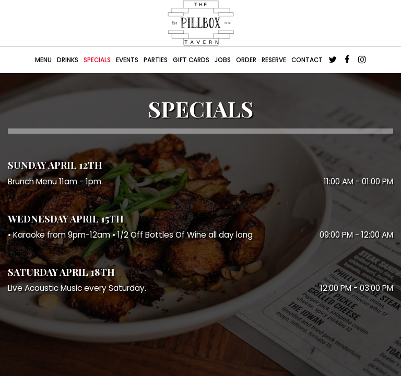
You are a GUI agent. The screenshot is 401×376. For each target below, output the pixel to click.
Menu (43, 60)
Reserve (274, 60)
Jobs (223, 60)
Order (246, 60)
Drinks (67, 60)
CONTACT (307, 60)
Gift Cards (191, 60)
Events (127, 60)
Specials (97, 60)
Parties (156, 60)
